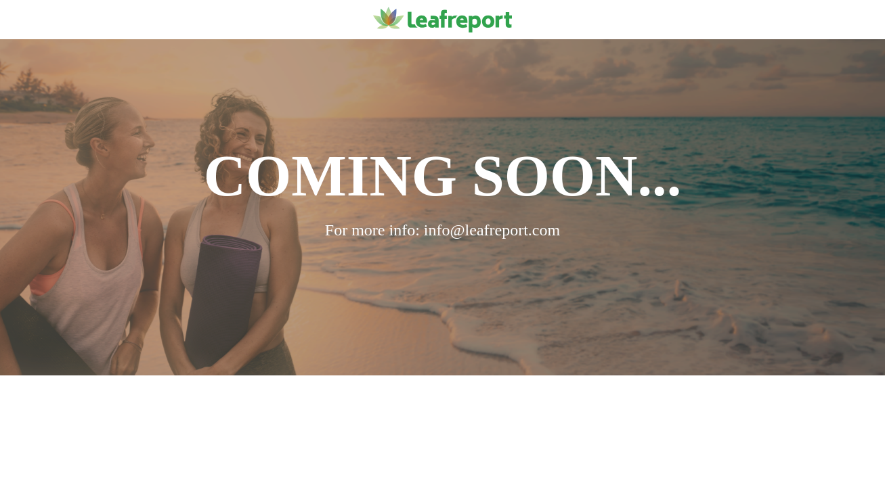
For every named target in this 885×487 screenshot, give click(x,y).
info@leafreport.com (492, 230)
